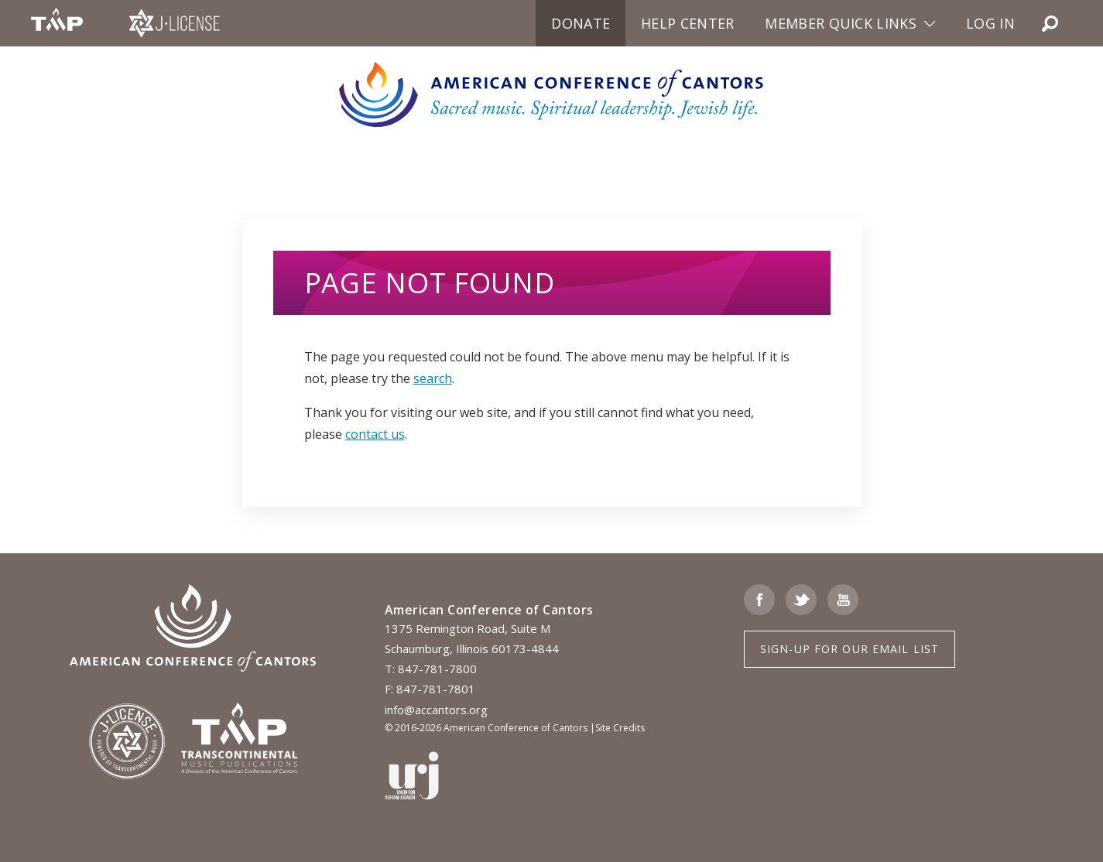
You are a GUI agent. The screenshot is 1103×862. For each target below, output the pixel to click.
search (432, 378)
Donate (580, 23)
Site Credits (620, 727)
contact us (375, 434)
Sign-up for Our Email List (849, 648)
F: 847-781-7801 (430, 688)
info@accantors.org (436, 709)
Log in (990, 23)
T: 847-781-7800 (431, 668)
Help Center (687, 23)
